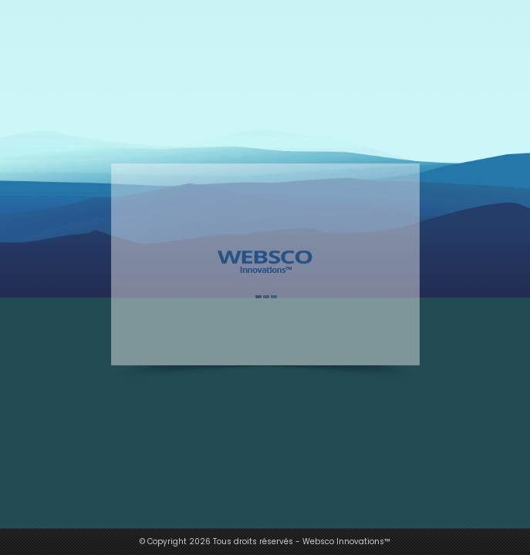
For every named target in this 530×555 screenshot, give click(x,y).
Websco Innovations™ (346, 541)
